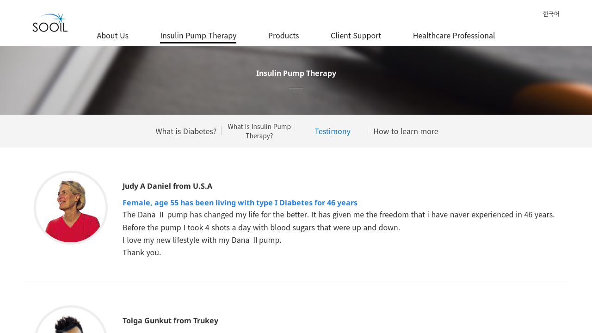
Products (283, 30)
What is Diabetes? (185, 130)
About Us (112, 30)
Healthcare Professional (454, 30)
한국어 (551, 13)
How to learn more (405, 130)
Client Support (356, 30)
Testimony (333, 130)
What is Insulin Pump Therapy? (259, 131)
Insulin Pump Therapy (198, 30)
